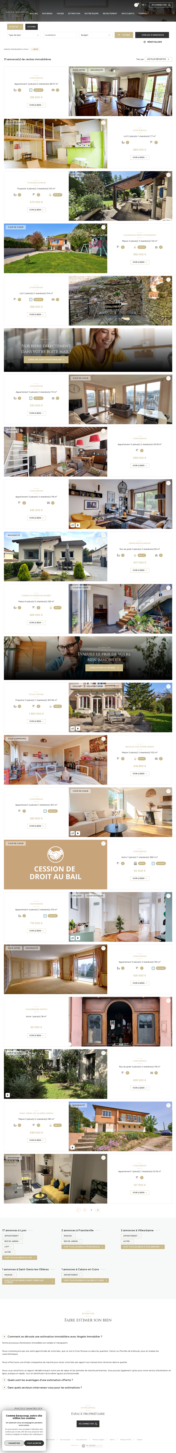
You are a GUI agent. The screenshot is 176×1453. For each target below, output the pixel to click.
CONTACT (144, 14)
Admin (112, 1440)
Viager (60, 14)
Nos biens (47, 14)
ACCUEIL (34, 14)
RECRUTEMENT (110, 14)
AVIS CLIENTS (128, 14)
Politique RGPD (125, 1440)
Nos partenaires (81, 1440)
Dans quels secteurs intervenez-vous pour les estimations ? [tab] (45, 1387)
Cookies (139, 1440)
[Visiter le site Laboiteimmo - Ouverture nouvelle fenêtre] (92, 1446)
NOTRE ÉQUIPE (92, 14)
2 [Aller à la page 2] (91, 1210)
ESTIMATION (74, 14)
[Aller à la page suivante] (98, 1210)
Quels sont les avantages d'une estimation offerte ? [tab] (40, 1380)
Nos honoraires (65, 1440)
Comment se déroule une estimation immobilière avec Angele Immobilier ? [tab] (55, 1336)
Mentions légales (98, 1440)
